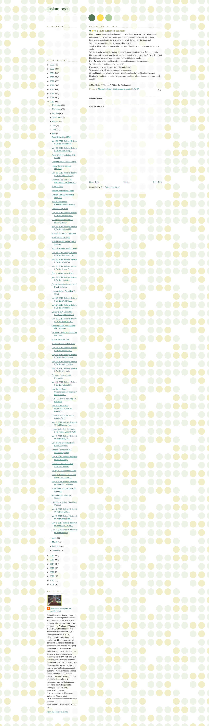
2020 (52, 89)
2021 (52, 85)
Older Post (157, 182)
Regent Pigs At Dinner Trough (64, 162)
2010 (52, 580)
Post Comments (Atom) (110, 187)
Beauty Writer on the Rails (62, 273)
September (57, 117)
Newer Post (94, 182)
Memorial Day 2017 (60, 209)
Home (126, 182)
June (54, 130)
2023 (52, 77)
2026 (52, 65)
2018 (52, 98)
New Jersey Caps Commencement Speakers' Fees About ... (64, 392)
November (56, 109)
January (55, 550)
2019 (52, 93)
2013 (52, 568)
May (54, 134)
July (54, 126)
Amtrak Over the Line (60, 339)
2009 (52, 584)
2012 (52, 572)
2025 (52, 69)
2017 (52, 102)
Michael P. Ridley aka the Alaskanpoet (60, 609)
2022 (52, 81)
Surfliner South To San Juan (63, 344)
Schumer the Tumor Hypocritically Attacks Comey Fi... (62, 408)
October (55, 113)
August (55, 121)
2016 (52, 556)
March (55, 542)
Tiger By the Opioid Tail (61, 137)
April (54, 538)
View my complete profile (57, 712)
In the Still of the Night (61, 237)
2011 (52, 576)
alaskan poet (57, 8)
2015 (52, 560)
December (56, 105)
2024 (52, 73)
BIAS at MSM (57, 186)
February (56, 546)
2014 (52, 564)
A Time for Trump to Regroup (64, 233)
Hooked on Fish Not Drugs (63, 191)
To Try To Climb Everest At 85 (64, 470)
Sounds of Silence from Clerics (64, 248)
